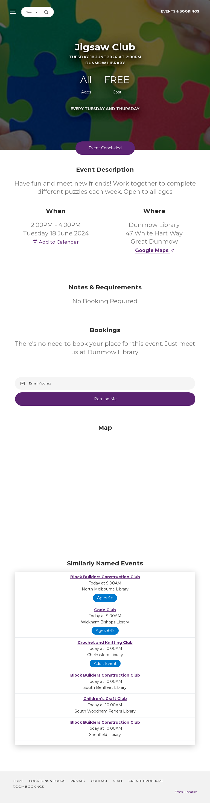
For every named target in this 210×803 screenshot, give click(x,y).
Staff (118, 781)
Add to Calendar (56, 242)
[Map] (105, 490)
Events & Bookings (180, 11)
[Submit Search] (49, 12)
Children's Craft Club (105, 698)
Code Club (105, 609)
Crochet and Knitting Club (105, 642)
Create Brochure (146, 781)
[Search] (32, 12)
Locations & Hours (47, 781)
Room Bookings (28, 786)
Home (18, 781)
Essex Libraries (186, 792)
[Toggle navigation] (12, 11)
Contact (99, 781)
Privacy (78, 781)
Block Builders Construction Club (105, 576)
